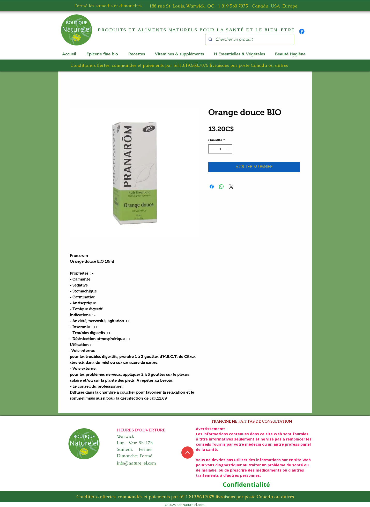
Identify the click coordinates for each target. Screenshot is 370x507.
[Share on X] (231, 186)
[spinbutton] (220, 149)
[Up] (187, 452)
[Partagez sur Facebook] (212, 186)
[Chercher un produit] (249, 39)
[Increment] (228, 149)
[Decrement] (212, 149)
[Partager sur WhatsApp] (221, 186)
